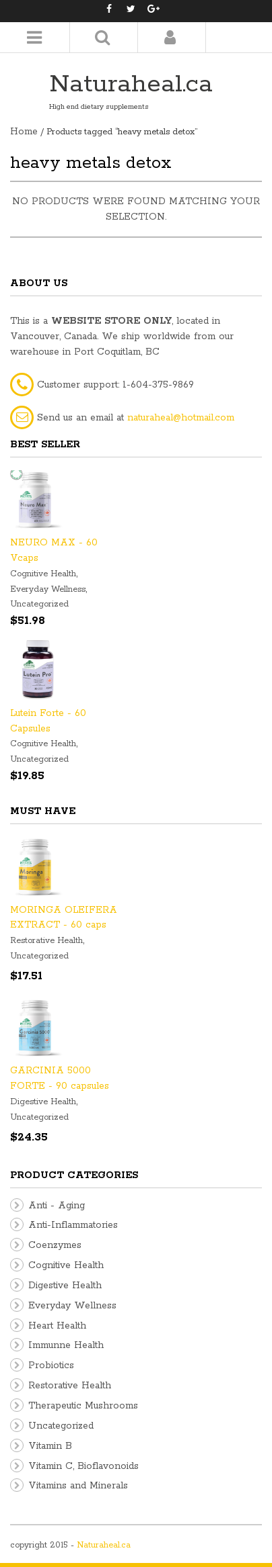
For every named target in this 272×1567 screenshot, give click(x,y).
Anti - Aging (56, 1206)
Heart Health (57, 1326)
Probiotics (51, 1365)
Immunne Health (66, 1345)
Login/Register (170, 37)
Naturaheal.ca (131, 84)
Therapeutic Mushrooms (83, 1406)
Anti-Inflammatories (73, 1225)
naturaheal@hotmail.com (180, 418)
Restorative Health (46, 941)
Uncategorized (39, 604)
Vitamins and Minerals (78, 1486)
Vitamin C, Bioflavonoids (83, 1466)
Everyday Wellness (48, 589)
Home (24, 132)
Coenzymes (54, 1245)
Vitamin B (50, 1446)
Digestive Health (43, 1102)
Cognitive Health (43, 574)
